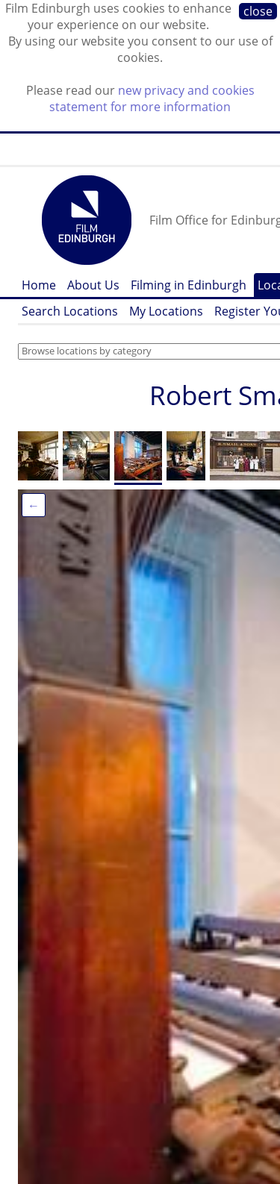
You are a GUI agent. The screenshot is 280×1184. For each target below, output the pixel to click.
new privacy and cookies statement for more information (152, 98)
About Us (93, 285)
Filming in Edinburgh (188, 285)
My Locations (166, 311)
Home (39, 285)
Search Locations (70, 311)
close (258, 11)
